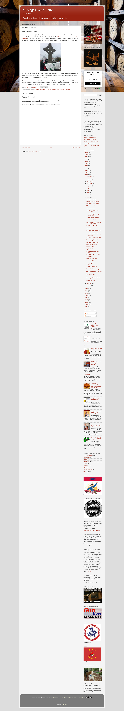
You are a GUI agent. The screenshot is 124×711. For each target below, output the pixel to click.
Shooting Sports (88, 469)
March (88, 197)
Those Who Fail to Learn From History (92, 211)
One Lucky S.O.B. (91, 260)
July (88, 188)
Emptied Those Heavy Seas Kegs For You (93, 231)
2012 (86, 295)
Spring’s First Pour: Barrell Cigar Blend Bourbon (95, 363)
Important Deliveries (91, 220)
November (89, 179)
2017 (86, 172)
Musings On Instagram (89, 143)
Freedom (86, 465)
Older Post (76, 148)
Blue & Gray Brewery (63, 37)
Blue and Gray (55, 89)
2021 (86, 163)
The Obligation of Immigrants (93, 269)
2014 (86, 291)
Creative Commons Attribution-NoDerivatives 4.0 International (72, 697)
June (88, 190)
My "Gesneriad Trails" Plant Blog (92, 145)
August (89, 185)
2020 (86, 165)
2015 (86, 288)
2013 (86, 293)
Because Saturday (91, 208)
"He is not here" (90, 205)
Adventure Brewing (40, 89)
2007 (86, 306)
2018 (86, 170)
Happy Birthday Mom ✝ (92, 258)
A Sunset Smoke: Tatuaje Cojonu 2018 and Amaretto (96, 425)
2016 (86, 174)
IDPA (85, 467)
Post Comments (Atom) (35, 151)
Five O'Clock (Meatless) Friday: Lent (92, 214)
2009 (86, 302)
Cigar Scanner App (95, 337)
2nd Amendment (88, 455)
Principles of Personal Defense (92, 530)
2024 (86, 156)
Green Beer (89, 228)
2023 (86, 159)
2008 (86, 304)
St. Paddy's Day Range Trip (93, 237)
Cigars (85, 459)
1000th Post (87, 374)
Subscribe (92, 83)
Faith (85, 463)
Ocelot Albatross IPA (91, 244)
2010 (86, 300)
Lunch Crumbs (90, 246)
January (89, 285)
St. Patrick (68, 89)
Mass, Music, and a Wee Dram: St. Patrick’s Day (96, 412)
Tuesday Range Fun (91, 266)
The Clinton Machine (91, 274)
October (89, 181)
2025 (86, 154)
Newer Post (26, 148)
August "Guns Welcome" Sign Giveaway (95, 325)
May (88, 192)
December (89, 176)
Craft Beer (62, 89)
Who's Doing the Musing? (90, 137)
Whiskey (86, 471)
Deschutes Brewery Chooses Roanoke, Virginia (93, 222)
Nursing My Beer (90, 280)
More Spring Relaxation (92, 201)
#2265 (89, 571)
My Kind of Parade (91, 249)
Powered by (92, 88)
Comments (88, 316)
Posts (87, 313)
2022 (86, 161)
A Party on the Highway (92, 217)
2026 (86, 152)
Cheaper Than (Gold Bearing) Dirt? (96, 398)
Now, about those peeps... (93, 203)
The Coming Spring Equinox (93, 240)
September (90, 183)
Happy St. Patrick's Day (92, 242)
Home (51, 148)
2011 (86, 297)
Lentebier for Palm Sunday (93, 225)
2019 (86, 168)
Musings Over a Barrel (38, 10)
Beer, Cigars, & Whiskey (90, 139)
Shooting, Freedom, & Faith (91, 141)
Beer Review (87, 457)
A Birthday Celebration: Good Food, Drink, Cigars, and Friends (96, 385)
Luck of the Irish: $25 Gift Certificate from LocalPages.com (96, 438)
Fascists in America (91, 199)
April (88, 194)
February (89, 283)
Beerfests (48, 89)
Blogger (65, 704)
